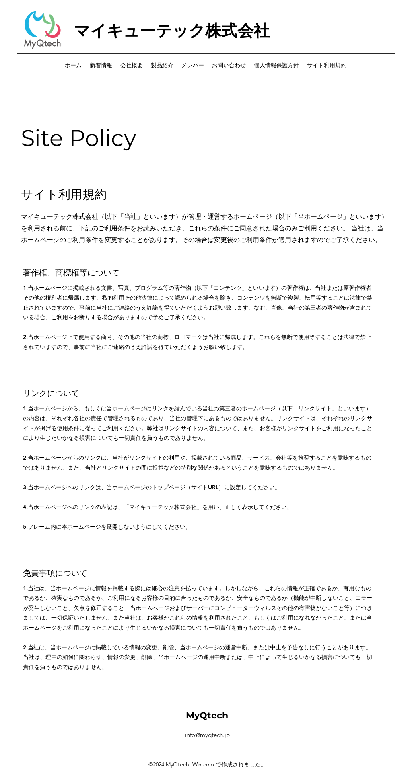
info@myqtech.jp (207, 735)
